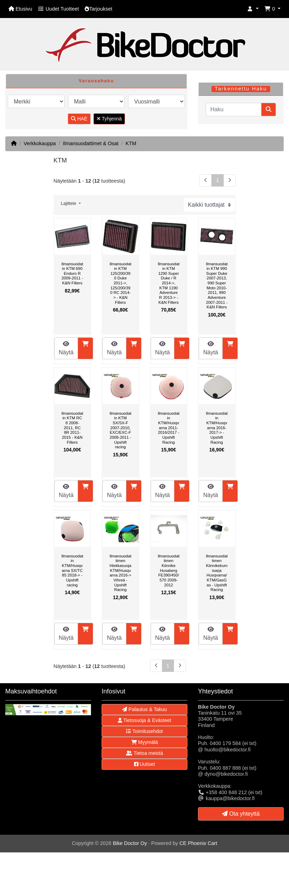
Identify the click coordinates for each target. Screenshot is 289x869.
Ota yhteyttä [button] (241, 814)
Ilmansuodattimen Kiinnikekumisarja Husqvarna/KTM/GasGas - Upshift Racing (217, 573)
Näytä (66, 348)
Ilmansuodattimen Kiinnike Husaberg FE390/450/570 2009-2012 (169, 570)
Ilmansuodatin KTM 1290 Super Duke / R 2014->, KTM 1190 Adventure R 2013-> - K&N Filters (169, 283)
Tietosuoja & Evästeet (144, 720)
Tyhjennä (109, 119)
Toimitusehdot (144, 731)
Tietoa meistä (144, 753)
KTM (131, 143)
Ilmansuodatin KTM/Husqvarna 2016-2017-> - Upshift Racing (217, 427)
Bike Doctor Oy (130, 843)
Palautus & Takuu (144, 709)
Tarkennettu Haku (241, 88)
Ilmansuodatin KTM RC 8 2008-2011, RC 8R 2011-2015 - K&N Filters (72, 427)
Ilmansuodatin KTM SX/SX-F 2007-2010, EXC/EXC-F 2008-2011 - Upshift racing (120, 430)
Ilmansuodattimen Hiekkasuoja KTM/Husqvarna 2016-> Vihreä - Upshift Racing (120, 573)
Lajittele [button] (69, 203)
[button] (253, 9)
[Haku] (233, 109)
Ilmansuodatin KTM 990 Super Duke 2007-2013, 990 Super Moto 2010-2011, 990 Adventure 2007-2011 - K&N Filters (217, 285)
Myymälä (144, 742)
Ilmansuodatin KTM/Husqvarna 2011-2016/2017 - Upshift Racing (169, 427)
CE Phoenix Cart (198, 843)
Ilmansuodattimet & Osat (91, 143)
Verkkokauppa (40, 143)
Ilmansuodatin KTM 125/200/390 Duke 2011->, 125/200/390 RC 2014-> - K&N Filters (120, 283)
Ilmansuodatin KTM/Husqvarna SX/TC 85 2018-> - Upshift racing (72, 570)
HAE (79, 119)
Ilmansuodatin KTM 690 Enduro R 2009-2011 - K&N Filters (72, 273)
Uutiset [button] (144, 764)
